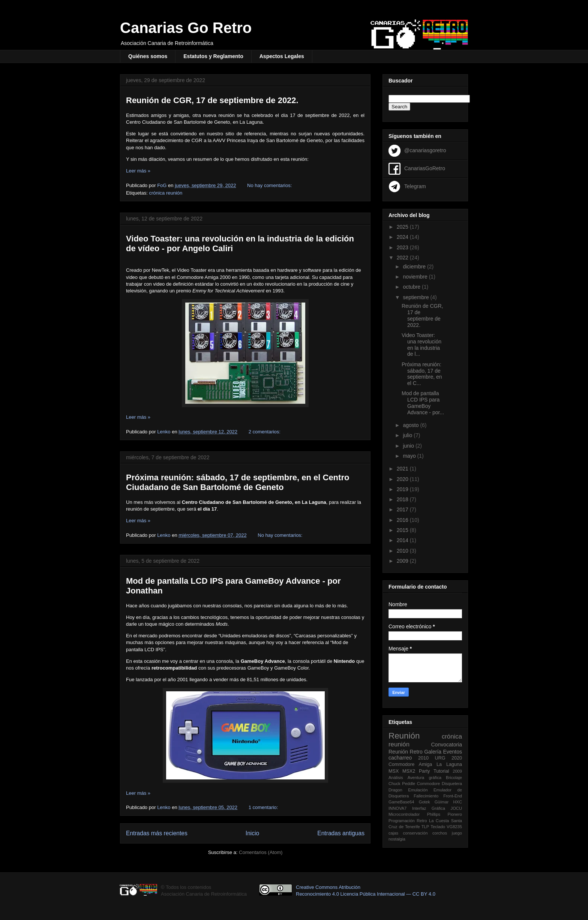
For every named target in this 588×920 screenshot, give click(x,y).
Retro (416, 752)
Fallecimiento (426, 796)
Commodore (428, 783)
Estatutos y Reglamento (213, 56)
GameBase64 (401, 802)
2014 (403, 540)
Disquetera (452, 783)
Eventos (452, 752)
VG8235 (454, 826)
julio (408, 435)
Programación (401, 820)
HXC (457, 802)
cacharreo (400, 758)
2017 (403, 509)
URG (440, 758)
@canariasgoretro (425, 150)
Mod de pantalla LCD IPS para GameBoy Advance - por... (423, 402)
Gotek (424, 802)
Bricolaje (454, 777)
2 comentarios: (265, 432)
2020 (403, 479)
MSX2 (408, 771)
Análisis (395, 777)
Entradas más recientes (157, 833)
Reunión (404, 735)
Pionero (454, 814)
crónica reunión (165, 193)
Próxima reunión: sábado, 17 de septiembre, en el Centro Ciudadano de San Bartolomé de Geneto (237, 482)
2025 (403, 227)
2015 (403, 530)
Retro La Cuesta (433, 820)
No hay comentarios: (270, 185)
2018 (403, 499)
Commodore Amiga (410, 764)
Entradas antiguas (340, 833)
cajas (393, 833)
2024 (403, 237)
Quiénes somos (147, 56)
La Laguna (449, 764)
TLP (425, 826)
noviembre (416, 277)
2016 (403, 520)
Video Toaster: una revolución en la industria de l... (421, 344)
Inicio (252, 833)
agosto (411, 425)
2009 (403, 561)
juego (457, 833)
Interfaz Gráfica (428, 808)
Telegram (415, 186)
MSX (393, 771)
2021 (403, 469)
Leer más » (138, 171)
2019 (403, 489)
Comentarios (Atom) (260, 852)
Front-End (452, 796)
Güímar (441, 802)
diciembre (415, 267)
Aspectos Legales (282, 56)
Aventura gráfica (424, 777)
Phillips (433, 814)
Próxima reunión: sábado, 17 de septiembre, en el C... (422, 373)
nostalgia (396, 839)
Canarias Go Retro (186, 27)
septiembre (416, 297)
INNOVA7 (397, 808)
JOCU (456, 808)
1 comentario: (264, 807)
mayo (410, 456)
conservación (415, 833)
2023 (403, 247)
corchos (439, 833)
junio (409, 446)
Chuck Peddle (401, 783)
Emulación (418, 790)
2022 (403, 258)
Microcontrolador (404, 814)
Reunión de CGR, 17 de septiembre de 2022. (212, 100)
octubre (412, 287)
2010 (403, 551)
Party (424, 771)
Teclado (437, 826)
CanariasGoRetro (424, 168)
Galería (432, 752)
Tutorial (441, 771)
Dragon (395, 790)
